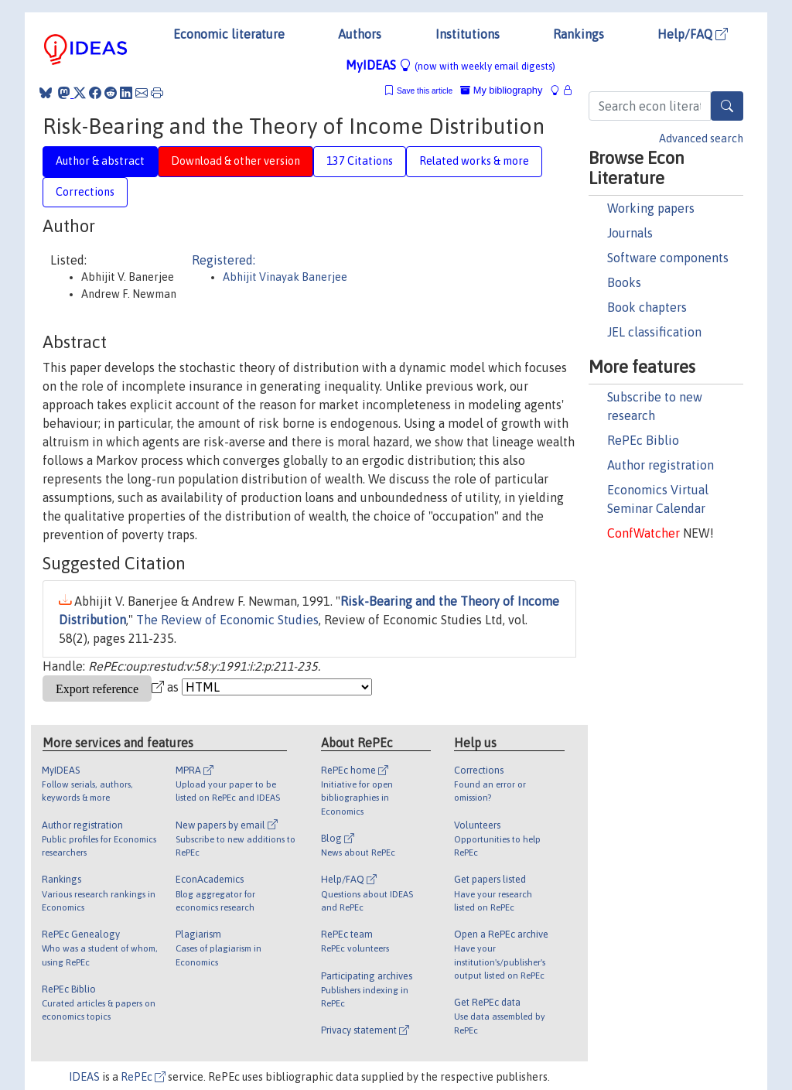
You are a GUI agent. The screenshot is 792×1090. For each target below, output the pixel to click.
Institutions (467, 34)
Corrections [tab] (85, 192)
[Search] (727, 106)
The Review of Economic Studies (227, 620)
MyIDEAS (450, 65)
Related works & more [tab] (474, 161)
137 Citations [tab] (359, 161)
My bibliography (501, 90)
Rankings (578, 34)
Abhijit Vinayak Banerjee (285, 277)
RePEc (143, 1077)
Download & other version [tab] (235, 161)
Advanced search (701, 138)
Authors (359, 34)
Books (624, 282)
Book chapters (647, 307)
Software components (668, 258)
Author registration (660, 465)
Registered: (223, 260)
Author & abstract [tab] (100, 161)
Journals (630, 233)
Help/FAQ (692, 34)
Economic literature (229, 34)
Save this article (424, 91)
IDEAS (84, 1077)
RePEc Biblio (643, 440)
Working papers (651, 208)
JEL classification (654, 332)
